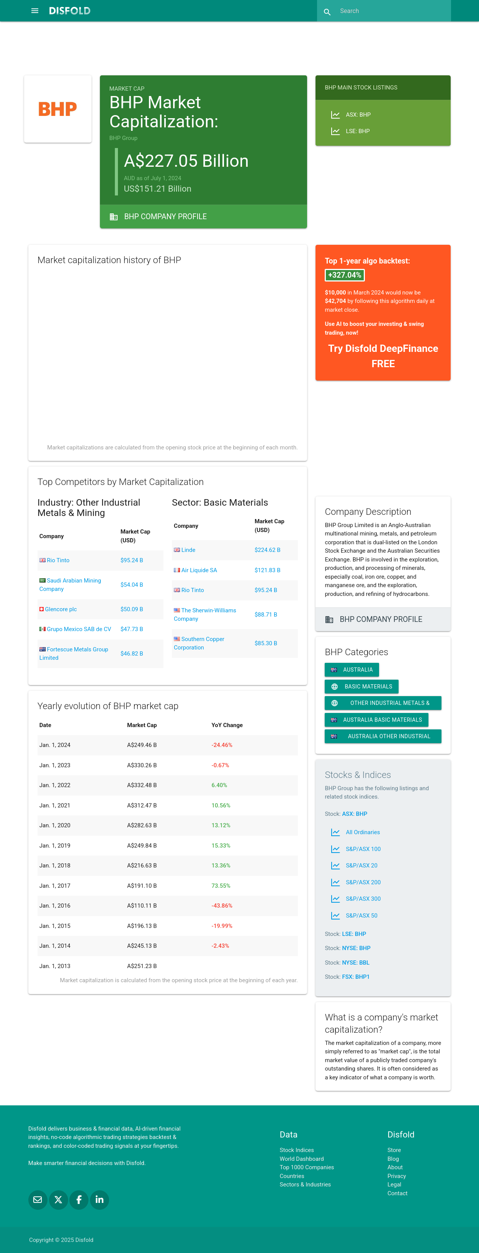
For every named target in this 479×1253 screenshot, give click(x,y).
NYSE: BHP (356, 948)
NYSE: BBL (355, 962)
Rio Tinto (54, 560)
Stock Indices (297, 1150)
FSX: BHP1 (356, 976)
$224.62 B (268, 550)
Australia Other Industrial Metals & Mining (380, 738)
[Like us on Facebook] (79, 1199)
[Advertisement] (239, 47)
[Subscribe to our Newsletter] (38, 1199)
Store (394, 1150)
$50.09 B (132, 609)
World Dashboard (302, 1158)
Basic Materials (361, 686)
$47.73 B (132, 629)
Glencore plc (58, 609)
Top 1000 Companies (307, 1167)
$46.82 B (132, 653)
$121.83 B (268, 570)
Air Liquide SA (195, 570)
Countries (292, 1176)
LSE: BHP (354, 934)
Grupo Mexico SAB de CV (75, 629)
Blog (393, 1158)
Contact (397, 1193)
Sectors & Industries (305, 1184)
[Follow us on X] (59, 1199)
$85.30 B (266, 643)
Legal (394, 1184)
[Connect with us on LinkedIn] (99, 1199)
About (395, 1167)
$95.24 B (132, 560)
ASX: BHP (354, 813)
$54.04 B (132, 584)
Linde (184, 550)
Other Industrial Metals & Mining (380, 703)
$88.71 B (266, 614)
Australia (352, 670)
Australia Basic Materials (376, 720)
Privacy (396, 1176)
